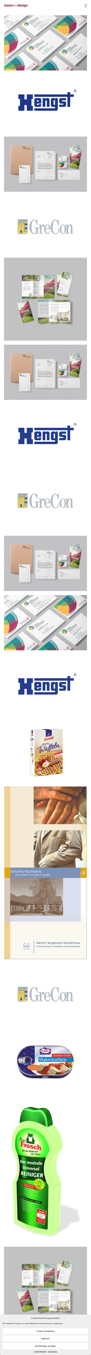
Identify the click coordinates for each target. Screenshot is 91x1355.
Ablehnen (45, 1338)
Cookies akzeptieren (45, 1331)
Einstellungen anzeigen (45, 1346)
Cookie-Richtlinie (40, 1351)
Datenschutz (52, 1351)
